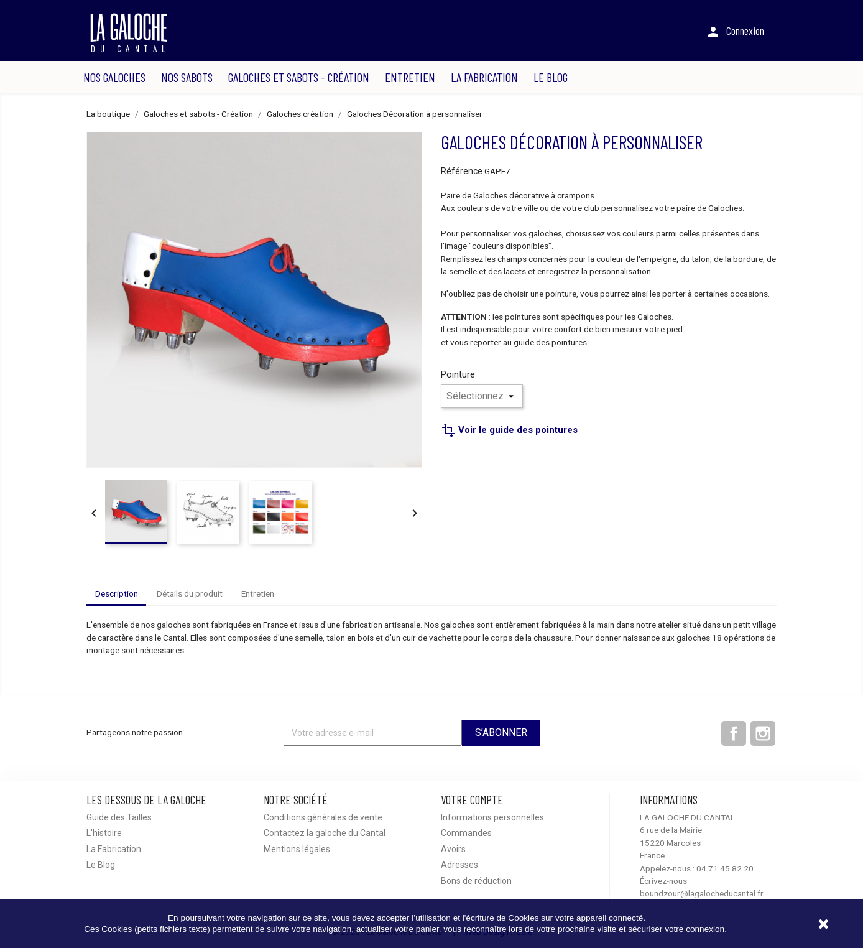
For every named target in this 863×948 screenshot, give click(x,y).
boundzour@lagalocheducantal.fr (702, 893)
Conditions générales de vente (323, 817)
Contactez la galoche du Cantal (324, 833)
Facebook (733, 733)
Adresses (459, 865)
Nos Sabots (187, 77)
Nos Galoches (114, 77)
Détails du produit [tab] (190, 593)
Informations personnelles (492, 817)
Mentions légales (297, 849)
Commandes (466, 833)
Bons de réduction (476, 881)
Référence (461, 171)
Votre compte (472, 799)
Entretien (410, 77)
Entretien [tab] (257, 593)
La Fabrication (484, 77)
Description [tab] (116, 593)
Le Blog (550, 77)
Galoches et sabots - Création (298, 77)
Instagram (762, 733)
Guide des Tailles (119, 817)
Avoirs (453, 849)
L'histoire (104, 833)
